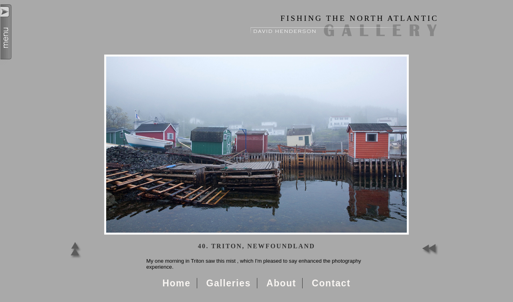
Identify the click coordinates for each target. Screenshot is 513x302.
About (281, 283)
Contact (331, 283)
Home (176, 283)
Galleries (228, 283)
